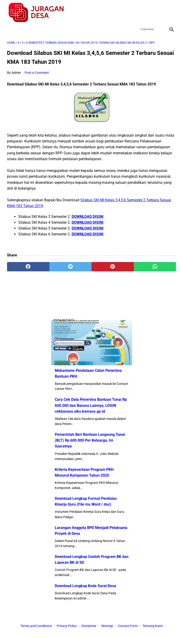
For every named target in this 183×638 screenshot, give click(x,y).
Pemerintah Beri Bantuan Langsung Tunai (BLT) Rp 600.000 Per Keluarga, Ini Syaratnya (90, 440)
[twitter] (149, 12)
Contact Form (128, 626)
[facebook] (138, 12)
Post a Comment (37, 72)
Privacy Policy (67, 626)
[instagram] (171, 12)
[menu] (10, 29)
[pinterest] (113, 266)
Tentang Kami (153, 626)
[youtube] (160, 12)
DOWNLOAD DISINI (87, 216)
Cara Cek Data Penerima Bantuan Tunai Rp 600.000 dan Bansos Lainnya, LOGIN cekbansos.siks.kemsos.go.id (91, 405)
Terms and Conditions (36, 626)
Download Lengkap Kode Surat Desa (85, 586)
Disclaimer (88, 626)
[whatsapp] (155, 266)
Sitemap (107, 626)
